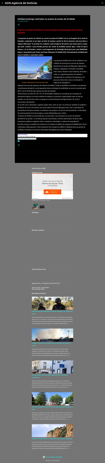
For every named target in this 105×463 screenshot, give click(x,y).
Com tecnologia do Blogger (52, 457)
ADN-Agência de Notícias (21, 2)
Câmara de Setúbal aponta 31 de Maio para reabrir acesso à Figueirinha (52, 438)
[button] (19, 25)
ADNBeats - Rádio (44, 200)
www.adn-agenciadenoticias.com (27, 139)
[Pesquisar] (40, 3)
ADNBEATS (35, 200)
